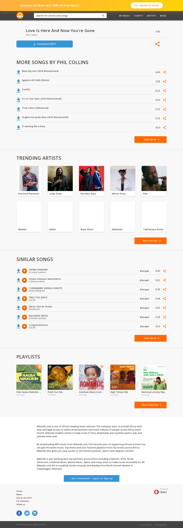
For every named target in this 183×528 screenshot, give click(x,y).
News (19, 494)
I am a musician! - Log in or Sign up (91, 478)
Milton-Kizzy (119, 193)
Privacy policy (161, 524)
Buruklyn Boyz (88, 193)
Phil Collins (32, 34)
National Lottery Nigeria (154, 392)
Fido (145, 193)
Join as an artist (24, 497)
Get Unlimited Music (147, 5)
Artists (151, 15)
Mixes (163, 15)
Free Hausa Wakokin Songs (28, 392)
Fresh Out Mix (55, 392)
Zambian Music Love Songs (91, 392)
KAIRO (52, 229)
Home (19, 491)
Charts (138, 15)
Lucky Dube (55, 193)
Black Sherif (87, 229)
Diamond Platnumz (28, 193)
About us (20, 504)
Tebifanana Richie (153, 229)
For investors (22, 501)
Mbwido (22, 229)
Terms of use (145, 524)
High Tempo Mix (119, 392)
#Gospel (145, 270)
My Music (124, 15)
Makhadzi (117, 229)
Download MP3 (44, 44)
